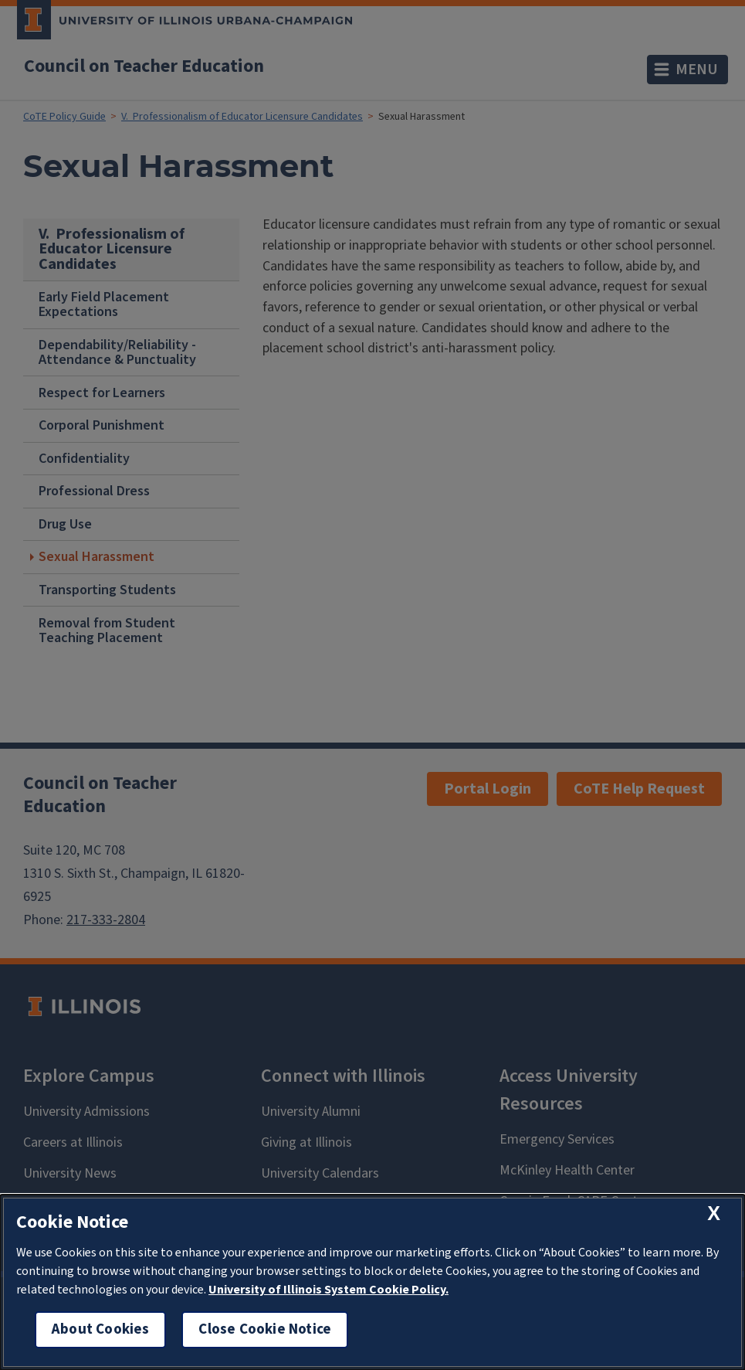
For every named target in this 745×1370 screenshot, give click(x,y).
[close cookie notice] (714, 1213)
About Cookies (100, 1329)
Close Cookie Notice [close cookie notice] (264, 1329)
